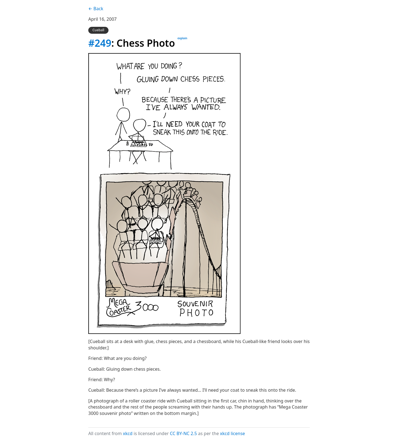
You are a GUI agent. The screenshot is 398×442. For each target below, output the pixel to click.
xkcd (128, 433)
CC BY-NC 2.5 (183, 433)
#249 (99, 42)
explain (182, 38)
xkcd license (232, 433)
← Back (95, 9)
